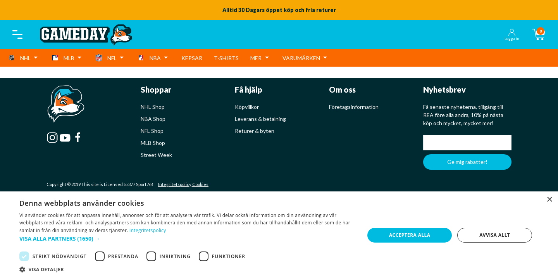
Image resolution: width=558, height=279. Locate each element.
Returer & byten (254, 130)
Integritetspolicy (174, 184)
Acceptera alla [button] (410, 235)
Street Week (156, 155)
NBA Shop (153, 118)
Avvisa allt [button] (494, 235)
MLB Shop (153, 143)
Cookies (200, 184)
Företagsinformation (354, 106)
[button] (187, 238)
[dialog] (279, 235)
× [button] (549, 200)
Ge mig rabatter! (467, 161)
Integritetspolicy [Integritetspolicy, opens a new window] (147, 230)
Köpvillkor (247, 106)
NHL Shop (153, 106)
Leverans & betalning (260, 118)
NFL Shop (152, 130)
